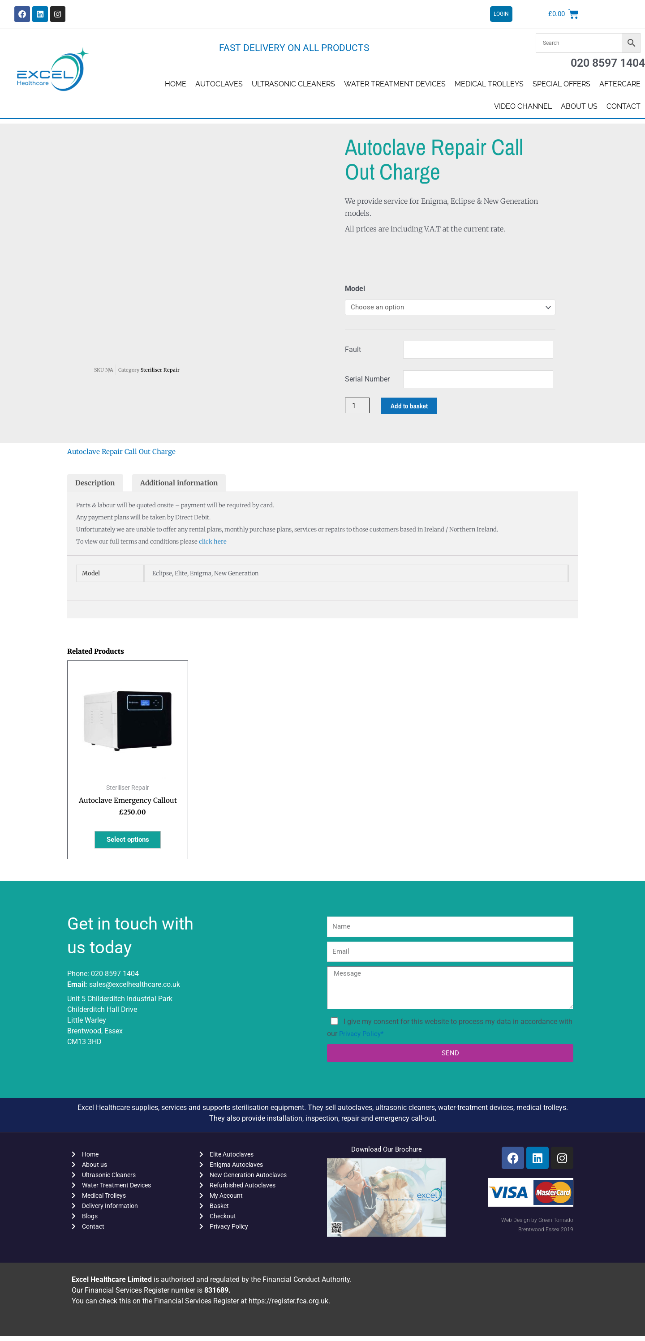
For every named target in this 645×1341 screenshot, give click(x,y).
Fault (353, 350)
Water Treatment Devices (395, 84)
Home (175, 84)
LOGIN (501, 14)
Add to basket (411, 407)
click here (213, 544)
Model (355, 288)
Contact (623, 106)
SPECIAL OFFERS (561, 84)
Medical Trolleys (489, 84)
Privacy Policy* (363, 1038)
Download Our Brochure (386, 1153)
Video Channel (523, 106)
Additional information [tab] (183, 484)
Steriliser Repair (160, 303)
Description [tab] (96, 484)
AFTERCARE (620, 84)
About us (579, 106)
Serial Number (367, 380)
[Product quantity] (358, 406)
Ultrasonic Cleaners (293, 84)
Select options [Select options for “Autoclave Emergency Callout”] (127, 843)
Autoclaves (219, 84)
